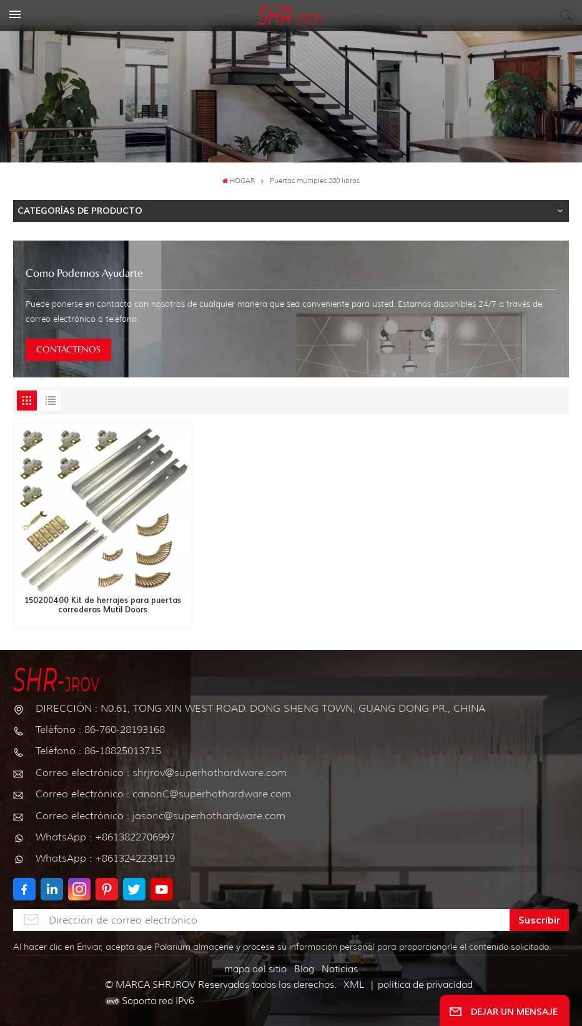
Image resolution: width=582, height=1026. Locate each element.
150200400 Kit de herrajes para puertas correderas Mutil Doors (102, 605)
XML (353, 984)
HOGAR (238, 181)
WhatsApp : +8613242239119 (105, 858)
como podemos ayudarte (84, 274)
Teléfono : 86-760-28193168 (100, 729)
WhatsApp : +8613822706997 (105, 837)
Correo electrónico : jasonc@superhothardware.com (160, 816)
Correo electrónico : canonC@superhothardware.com (163, 794)
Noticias (340, 969)
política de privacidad (425, 984)
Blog (304, 969)
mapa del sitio (255, 969)
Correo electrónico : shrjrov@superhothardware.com (161, 773)
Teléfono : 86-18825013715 (98, 751)
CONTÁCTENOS (68, 350)
